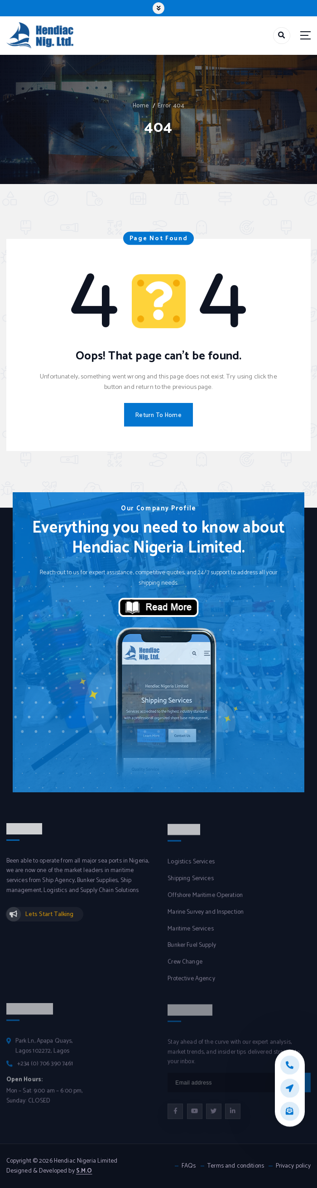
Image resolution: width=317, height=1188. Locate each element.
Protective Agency (191, 984)
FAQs (189, 1166)
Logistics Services (191, 868)
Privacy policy (293, 1166)
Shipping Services (190, 884)
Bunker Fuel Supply (192, 951)
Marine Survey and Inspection (206, 918)
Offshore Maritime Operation (205, 901)
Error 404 (171, 106)
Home (141, 106)
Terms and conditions (235, 1166)
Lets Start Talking (49, 920)
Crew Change (185, 968)
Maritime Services (190, 935)
